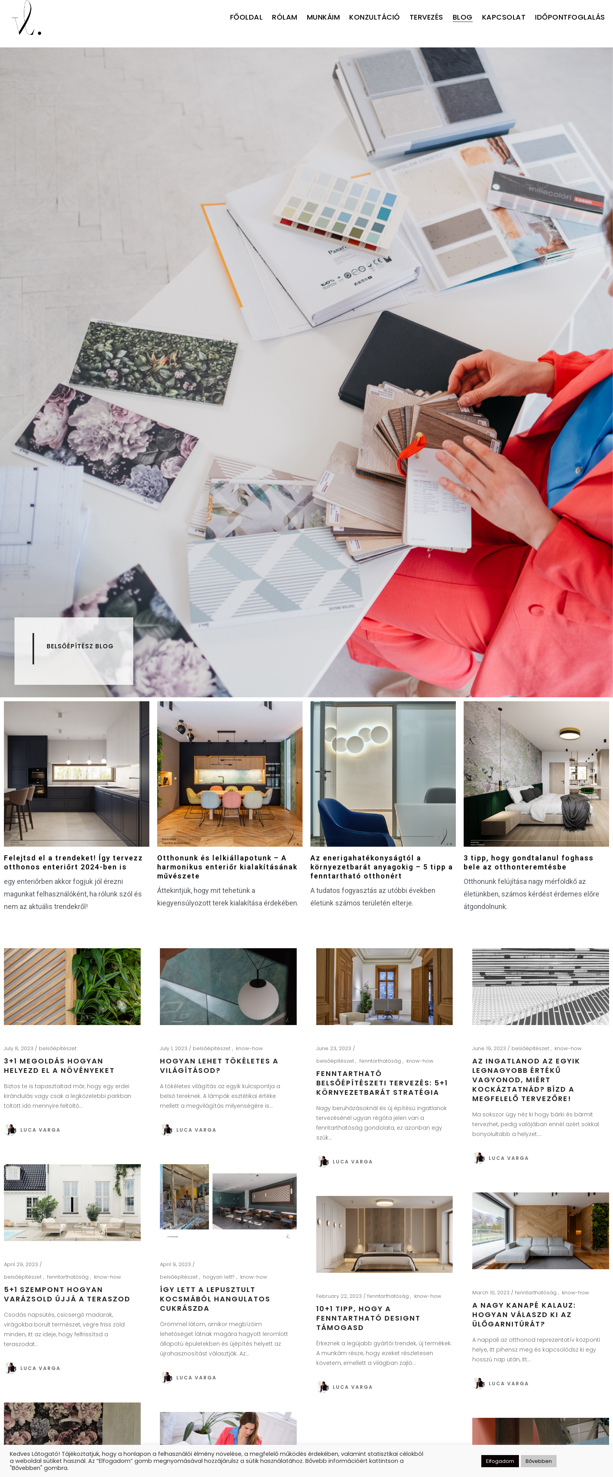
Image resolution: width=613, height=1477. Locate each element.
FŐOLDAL (246, 17)
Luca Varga (40, 1130)
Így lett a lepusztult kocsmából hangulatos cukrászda (215, 1299)
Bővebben (539, 1461)
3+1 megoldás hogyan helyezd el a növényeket (59, 1065)
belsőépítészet (57, 1048)
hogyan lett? (219, 1277)
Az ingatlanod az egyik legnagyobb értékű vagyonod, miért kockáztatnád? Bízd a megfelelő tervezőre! (526, 1079)
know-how (249, 1048)
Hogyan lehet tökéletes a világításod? (219, 1065)
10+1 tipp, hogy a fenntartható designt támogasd (368, 1318)
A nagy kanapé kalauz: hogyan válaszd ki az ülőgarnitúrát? (524, 1314)
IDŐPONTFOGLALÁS (570, 17)
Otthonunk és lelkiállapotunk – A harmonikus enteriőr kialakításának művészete (227, 867)
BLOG (463, 17)
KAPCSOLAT (504, 17)
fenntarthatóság (381, 1061)
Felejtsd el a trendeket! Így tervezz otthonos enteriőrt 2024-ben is (73, 862)
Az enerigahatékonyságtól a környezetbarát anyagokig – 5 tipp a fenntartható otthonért (381, 867)
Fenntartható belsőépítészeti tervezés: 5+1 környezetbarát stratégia (382, 1083)
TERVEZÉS (426, 17)
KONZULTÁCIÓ (374, 17)
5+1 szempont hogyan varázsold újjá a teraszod (67, 1294)
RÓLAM (284, 17)
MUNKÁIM (323, 17)
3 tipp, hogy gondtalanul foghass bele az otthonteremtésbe (529, 862)
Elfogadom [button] (500, 1461)
